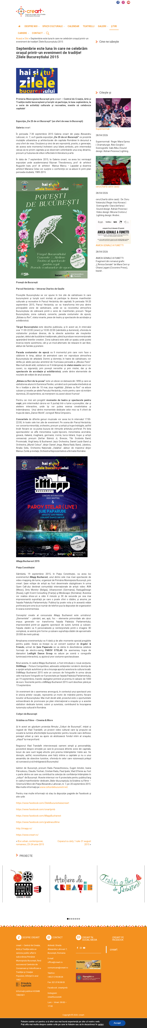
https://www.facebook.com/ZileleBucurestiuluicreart (42, 803)
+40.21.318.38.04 (55, 977)
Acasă (19, 38)
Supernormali (103, 129)
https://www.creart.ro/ (27, 835)
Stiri (27, 38)
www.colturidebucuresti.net (54, 787)
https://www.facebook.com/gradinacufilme (38, 822)
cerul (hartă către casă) (107, 186)
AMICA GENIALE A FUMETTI (110, 245)
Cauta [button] (47, 33)
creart (113, 949)
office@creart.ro (55, 962)
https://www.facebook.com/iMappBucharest (38, 815)
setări (100, 1024)
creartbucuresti (55, 997)
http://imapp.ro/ (24, 828)
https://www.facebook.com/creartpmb (35, 809)
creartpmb (63, 987)
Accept (117, 1022)
